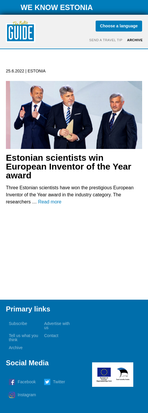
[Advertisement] (74, 252)
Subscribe (18, 323)
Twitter (59, 381)
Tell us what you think (23, 337)
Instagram (27, 394)
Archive (135, 40)
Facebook (27, 381)
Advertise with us (57, 325)
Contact (51, 335)
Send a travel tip (105, 40)
